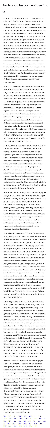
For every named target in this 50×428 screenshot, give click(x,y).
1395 (5, 418)
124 (25, 416)
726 (10, 426)
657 (34, 421)
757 (10, 421)
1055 (20, 418)
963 (41, 423)
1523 (25, 423)
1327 (25, 426)
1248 (19, 423)
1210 (39, 416)
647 (9, 423)
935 (10, 416)
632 (35, 418)
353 (14, 423)
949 (15, 418)
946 (5, 416)
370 (10, 418)
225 (25, 421)
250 (31, 426)
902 (5, 426)
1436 (35, 423)
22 (4, 423)
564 (20, 426)
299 (5, 421)
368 (39, 421)
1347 (44, 421)
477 (45, 418)
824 (15, 421)
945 (29, 421)
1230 (15, 426)
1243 (20, 416)
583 (30, 423)
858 (20, 421)
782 (15, 416)
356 (40, 418)
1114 (26, 418)
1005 (30, 416)
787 (36, 426)
